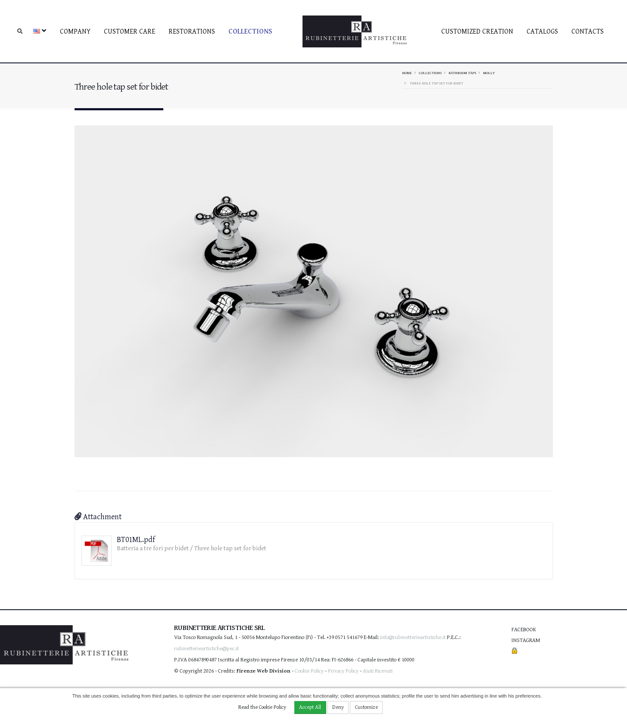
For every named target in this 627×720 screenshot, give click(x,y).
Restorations (191, 32)
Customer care (129, 32)
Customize (366, 707)
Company (75, 32)
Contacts (587, 32)
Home (407, 73)
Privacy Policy (343, 671)
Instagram (526, 640)
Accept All (310, 707)
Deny (338, 707)
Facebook (524, 629)
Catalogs (542, 32)
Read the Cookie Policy (262, 707)
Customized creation (477, 32)
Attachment (98, 516)
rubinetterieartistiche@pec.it (206, 648)
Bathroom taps (462, 73)
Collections (250, 32)
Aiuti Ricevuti (378, 671)
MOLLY (489, 73)
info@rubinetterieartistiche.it (413, 637)
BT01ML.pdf (136, 539)
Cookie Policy (309, 671)
